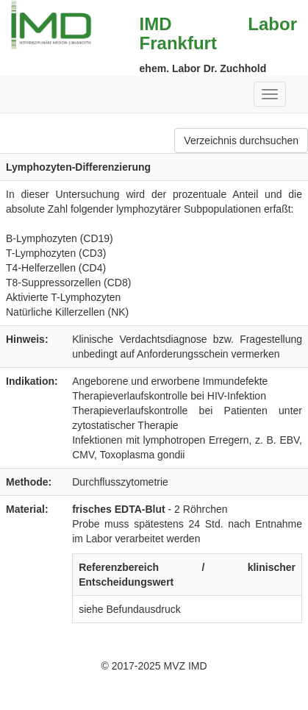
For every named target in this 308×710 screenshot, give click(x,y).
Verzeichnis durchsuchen (241, 140)
